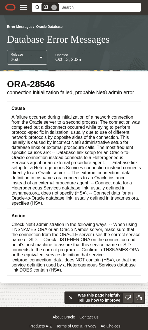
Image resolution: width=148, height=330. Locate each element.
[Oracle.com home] (10, 7)
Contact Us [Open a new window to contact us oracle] (88, 317)
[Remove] (54, 7)
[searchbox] (99, 7)
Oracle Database (49, 27)
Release (17, 54)
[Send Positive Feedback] (139, 298)
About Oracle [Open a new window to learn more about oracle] (64, 317)
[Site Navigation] (23, 7)
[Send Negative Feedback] (128, 298)
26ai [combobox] (15, 59)
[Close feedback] (71, 298)
